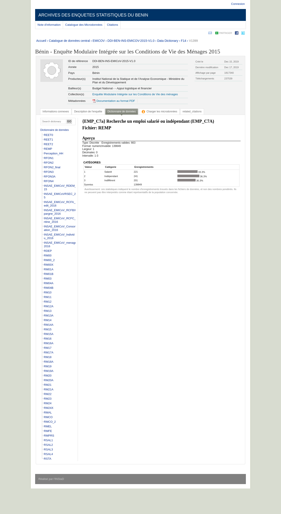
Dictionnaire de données (54, 130)
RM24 (48, 403)
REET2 (48, 144)
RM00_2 (49, 260)
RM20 (48, 375)
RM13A (48, 315)
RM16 (48, 338)
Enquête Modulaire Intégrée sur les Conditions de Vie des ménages (135, 94)
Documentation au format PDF (113, 100)
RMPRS (49, 435)
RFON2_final (52, 167)
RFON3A (50, 176)
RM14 (48, 320)
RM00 (48, 255)
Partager (225, 33)
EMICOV (99, 40)
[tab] (55, 111)
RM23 (48, 398)
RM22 (48, 394)
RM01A (48, 269)
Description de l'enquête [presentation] (88, 111)
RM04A (48, 283)
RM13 (48, 311)
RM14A (48, 324)
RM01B (48, 274)
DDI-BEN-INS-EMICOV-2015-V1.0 (131, 40)
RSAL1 (48, 440)
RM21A (48, 389)
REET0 (48, 135)
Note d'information (49, 24)
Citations (112, 24)
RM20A (48, 380)
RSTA (47, 458)
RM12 (48, 301)
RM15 (48, 329)
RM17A (48, 352)
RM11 (48, 297)
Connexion (238, 3)
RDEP (48, 250)
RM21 (48, 384)
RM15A (48, 334)
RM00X (48, 264)
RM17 (48, 347)
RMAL (48, 412)
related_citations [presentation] (192, 111)
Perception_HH (53, 153)
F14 (183, 40)
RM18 (48, 357)
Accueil (41, 40)
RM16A (48, 343)
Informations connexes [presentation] (56, 111)
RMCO (48, 417)
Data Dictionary (167, 40)
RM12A (48, 306)
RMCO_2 (50, 421)
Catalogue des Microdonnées (83, 24)
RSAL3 (48, 449)
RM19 (48, 366)
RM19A (48, 371)
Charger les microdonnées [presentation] (159, 111)
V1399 (193, 40)
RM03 (48, 278)
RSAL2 (48, 444)
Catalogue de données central (69, 40)
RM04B (48, 287)
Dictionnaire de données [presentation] (122, 111)
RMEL (48, 426)
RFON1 (49, 158)
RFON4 (49, 181)
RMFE (48, 431)
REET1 (48, 139)
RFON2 (49, 162)
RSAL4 (48, 454)
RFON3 (49, 172)
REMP (48, 148)
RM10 (48, 292)
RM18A (48, 361)
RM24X (48, 408)
